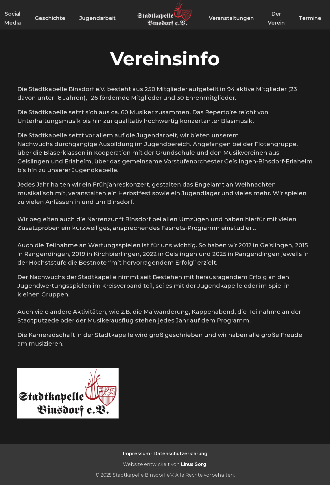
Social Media (12, 18)
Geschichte (50, 18)
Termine (310, 18)
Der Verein (276, 18)
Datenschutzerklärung (180, 453)
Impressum (136, 453)
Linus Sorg (193, 464)
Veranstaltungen (231, 18)
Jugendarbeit (97, 18)
